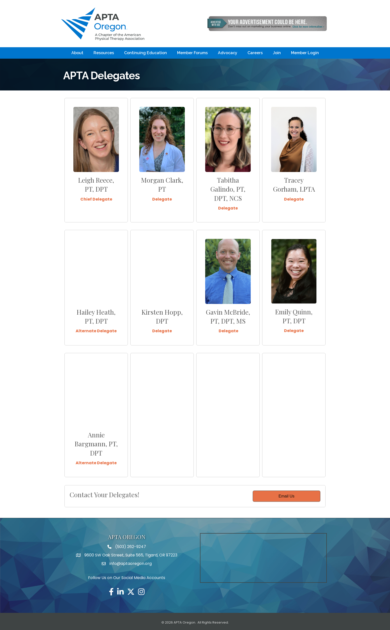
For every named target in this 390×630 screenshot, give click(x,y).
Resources (104, 52)
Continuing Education (145, 52)
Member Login (305, 52)
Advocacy (227, 52)
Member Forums (192, 52)
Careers (255, 52)
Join (277, 52)
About (77, 52)
